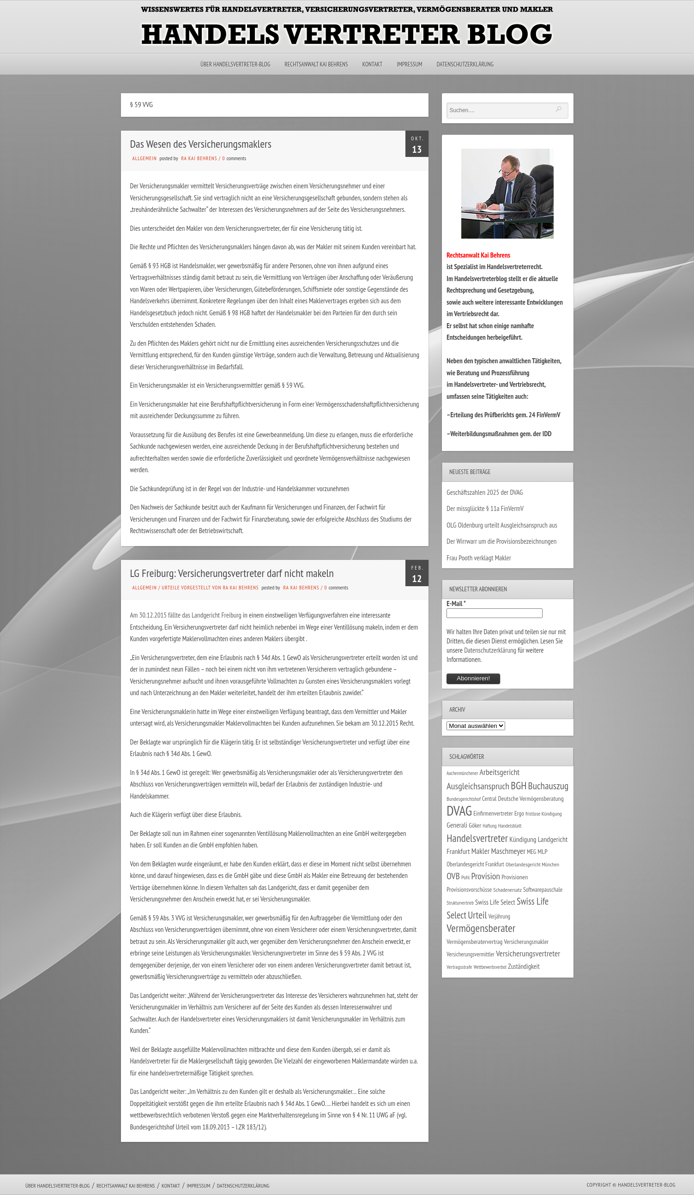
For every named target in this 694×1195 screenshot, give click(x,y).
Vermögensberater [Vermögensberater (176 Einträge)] (481, 928)
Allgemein (145, 158)
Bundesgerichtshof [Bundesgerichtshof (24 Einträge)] (464, 798)
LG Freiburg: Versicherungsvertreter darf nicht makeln (232, 573)
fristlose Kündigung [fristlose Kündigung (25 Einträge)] (543, 813)
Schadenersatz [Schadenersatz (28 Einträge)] (507, 889)
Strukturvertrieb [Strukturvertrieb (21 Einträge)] (460, 903)
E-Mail (456, 603)
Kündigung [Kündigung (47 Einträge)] (522, 839)
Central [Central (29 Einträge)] (489, 798)
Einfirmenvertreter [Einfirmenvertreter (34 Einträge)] (493, 813)
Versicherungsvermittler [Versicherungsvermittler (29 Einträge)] (471, 954)
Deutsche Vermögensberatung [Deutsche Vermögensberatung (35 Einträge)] (530, 798)
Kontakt (372, 64)
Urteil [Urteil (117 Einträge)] (477, 914)
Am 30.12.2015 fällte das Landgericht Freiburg (185, 615)
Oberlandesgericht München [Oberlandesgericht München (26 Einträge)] (532, 864)
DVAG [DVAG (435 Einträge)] (459, 810)
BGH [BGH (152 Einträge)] (518, 785)
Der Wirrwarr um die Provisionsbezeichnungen (501, 541)
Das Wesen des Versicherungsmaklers (201, 144)
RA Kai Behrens (199, 158)
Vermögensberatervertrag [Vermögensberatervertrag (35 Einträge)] (474, 941)
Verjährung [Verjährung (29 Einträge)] (499, 916)
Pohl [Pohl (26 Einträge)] (465, 877)
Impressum (409, 64)
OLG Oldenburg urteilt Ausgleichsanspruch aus (502, 525)
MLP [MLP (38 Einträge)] (542, 851)
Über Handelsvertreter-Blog (235, 64)
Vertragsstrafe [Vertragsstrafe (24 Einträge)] (459, 966)
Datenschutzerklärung (465, 64)
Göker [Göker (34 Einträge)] (475, 825)
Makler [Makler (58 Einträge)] (480, 851)
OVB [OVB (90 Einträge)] (453, 876)
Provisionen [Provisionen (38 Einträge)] (514, 876)
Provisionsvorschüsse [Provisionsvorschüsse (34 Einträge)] (469, 889)
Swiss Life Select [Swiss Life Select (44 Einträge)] (495, 902)
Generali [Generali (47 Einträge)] (457, 824)
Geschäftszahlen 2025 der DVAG (485, 492)
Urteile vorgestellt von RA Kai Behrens (210, 587)
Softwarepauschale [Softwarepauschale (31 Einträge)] (542, 890)
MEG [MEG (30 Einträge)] (531, 852)
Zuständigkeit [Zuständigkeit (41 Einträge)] (524, 966)
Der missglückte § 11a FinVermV (485, 508)
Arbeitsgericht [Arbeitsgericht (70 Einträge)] (500, 772)
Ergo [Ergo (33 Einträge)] (519, 813)
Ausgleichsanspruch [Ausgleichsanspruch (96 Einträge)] (478, 786)
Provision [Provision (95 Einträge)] (485, 876)
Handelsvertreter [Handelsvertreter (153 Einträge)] (477, 838)
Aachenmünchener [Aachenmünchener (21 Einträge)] (462, 773)
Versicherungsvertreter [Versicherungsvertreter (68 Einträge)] (528, 953)
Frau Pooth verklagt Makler (479, 557)
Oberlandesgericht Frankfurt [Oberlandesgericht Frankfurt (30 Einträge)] (475, 864)
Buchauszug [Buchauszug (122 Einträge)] (548, 785)
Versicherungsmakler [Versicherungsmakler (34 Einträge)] (526, 941)
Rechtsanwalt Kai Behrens (316, 64)
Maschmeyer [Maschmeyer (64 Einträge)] (508, 851)
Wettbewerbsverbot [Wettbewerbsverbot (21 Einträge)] (490, 967)
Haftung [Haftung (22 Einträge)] (489, 826)
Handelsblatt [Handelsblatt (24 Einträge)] (510, 825)
